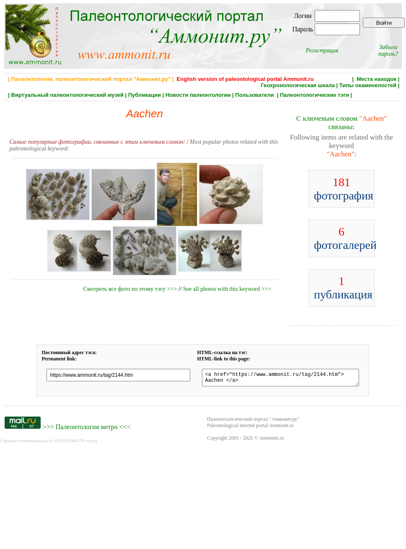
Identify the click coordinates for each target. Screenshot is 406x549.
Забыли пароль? (388, 50)
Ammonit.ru (271, 440)
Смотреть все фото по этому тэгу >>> (130, 289)
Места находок (376, 79)
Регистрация (322, 50)
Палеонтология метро (87, 429)
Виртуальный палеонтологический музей (67, 95)
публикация (343, 287)
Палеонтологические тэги (314, 95)
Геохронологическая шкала (297, 85)
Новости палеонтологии (198, 95)
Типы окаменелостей (367, 85)
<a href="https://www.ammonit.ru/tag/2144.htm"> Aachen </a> (280, 379)
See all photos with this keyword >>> (227, 289)
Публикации (144, 95)
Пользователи (255, 95)
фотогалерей (345, 238)
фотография (343, 189)
